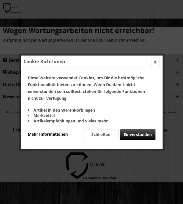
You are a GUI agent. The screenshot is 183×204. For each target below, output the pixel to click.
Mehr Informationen (48, 134)
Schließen (100, 134)
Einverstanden (138, 134)
